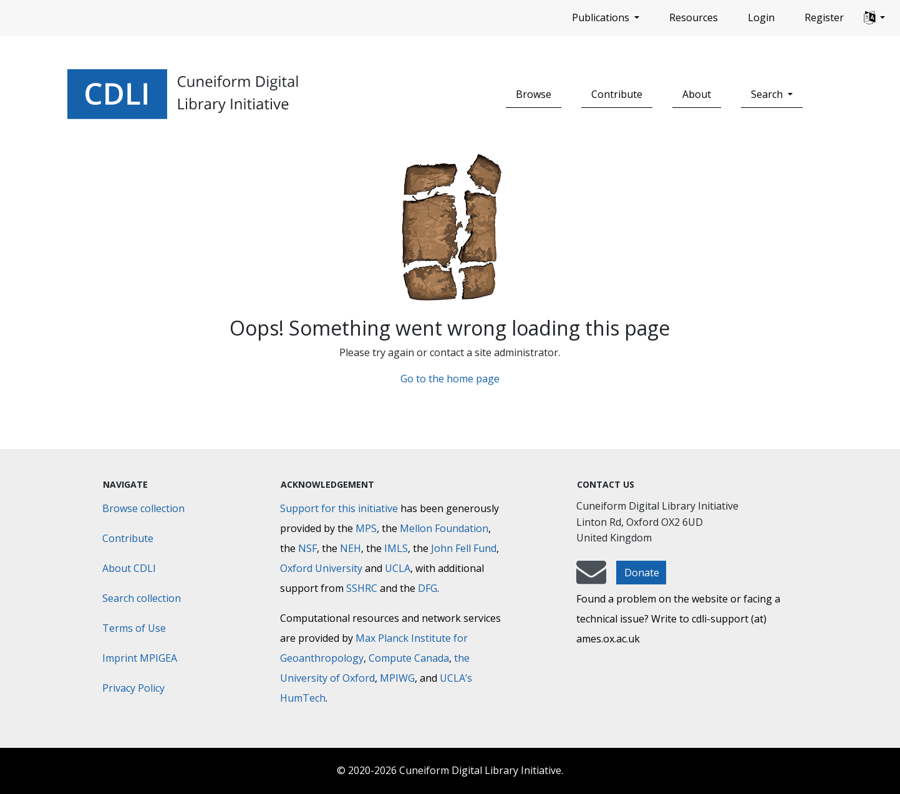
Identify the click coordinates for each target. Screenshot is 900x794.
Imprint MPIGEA (139, 658)
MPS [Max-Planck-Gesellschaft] (366, 528)
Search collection (141, 598)
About (696, 94)
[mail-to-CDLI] (591, 578)
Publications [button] (602, 17)
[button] (874, 18)
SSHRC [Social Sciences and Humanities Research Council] (361, 588)
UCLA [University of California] (397, 568)
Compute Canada (409, 658)
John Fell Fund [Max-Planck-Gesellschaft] (463, 548)
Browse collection (143, 508)
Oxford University (321, 568)
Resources (693, 17)
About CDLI (129, 568)
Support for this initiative (339, 508)
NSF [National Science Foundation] (307, 548)
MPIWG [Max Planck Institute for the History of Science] (397, 678)
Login (761, 17)
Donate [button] (641, 572)
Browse (533, 94)
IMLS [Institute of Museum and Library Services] (396, 548)
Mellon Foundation (444, 528)
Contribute (616, 94)
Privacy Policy (133, 688)
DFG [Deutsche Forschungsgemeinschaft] (427, 588)
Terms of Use (134, 628)
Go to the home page (450, 378)
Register (824, 17)
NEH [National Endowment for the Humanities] (350, 548)
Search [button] (768, 94)
